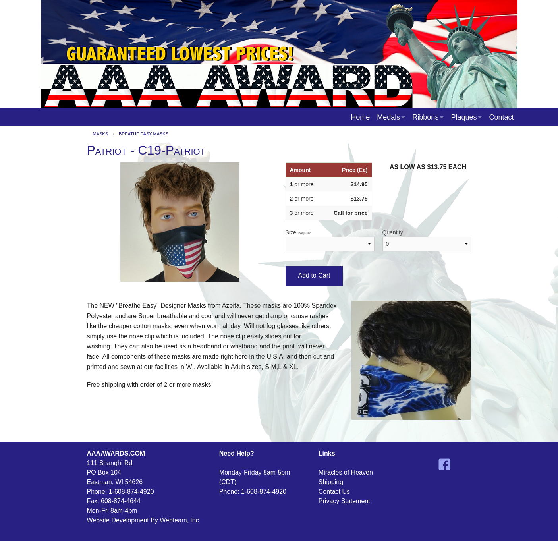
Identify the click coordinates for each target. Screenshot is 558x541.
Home (360, 117)
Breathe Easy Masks (143, 134)
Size (330, 240)
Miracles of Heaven (346, 472)
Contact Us (334, 491)
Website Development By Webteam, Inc (143, 520)
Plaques (464, 117)
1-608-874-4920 (131, 491)
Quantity (426, 240)
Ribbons (425, 117)
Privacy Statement (344, 501)
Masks (100, 134)
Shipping (331, 482)
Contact (501, 117)
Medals (388, 117)
